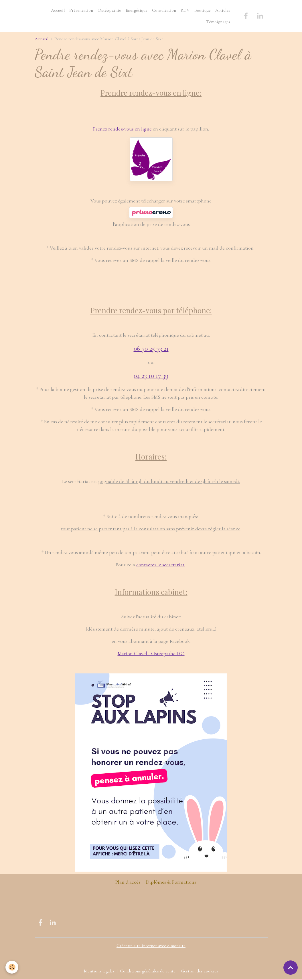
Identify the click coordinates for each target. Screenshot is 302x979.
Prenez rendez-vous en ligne (122, 129)
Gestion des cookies (199, 971)
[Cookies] (12, 967)
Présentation (81, 10)
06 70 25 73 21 (151, 348)
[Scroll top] (290, 967)
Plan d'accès (127, 882)
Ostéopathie (109, 10)
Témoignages (218, 22)
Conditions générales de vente (147, 971)
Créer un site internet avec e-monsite (151, 945)
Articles (222, 10)
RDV (185, 10)
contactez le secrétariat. (160, 564)
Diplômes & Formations (171, 882)
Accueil (58, 10)
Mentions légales (99, 971)
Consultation (164, 10)
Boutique (202, 10)
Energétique (136, 10)
